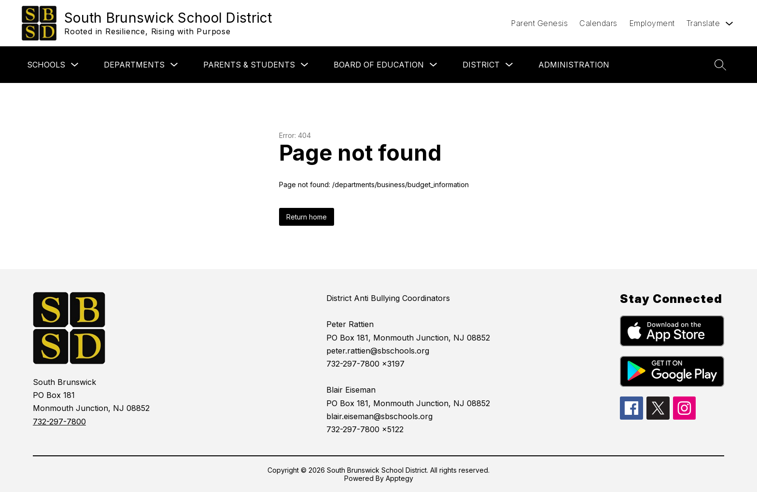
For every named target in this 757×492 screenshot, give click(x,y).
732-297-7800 (59, 421)
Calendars (598, 23)
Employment (652, 23)
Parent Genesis (539, 23)
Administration (573, 64)
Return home (306, 217)
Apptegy (399, 478)
